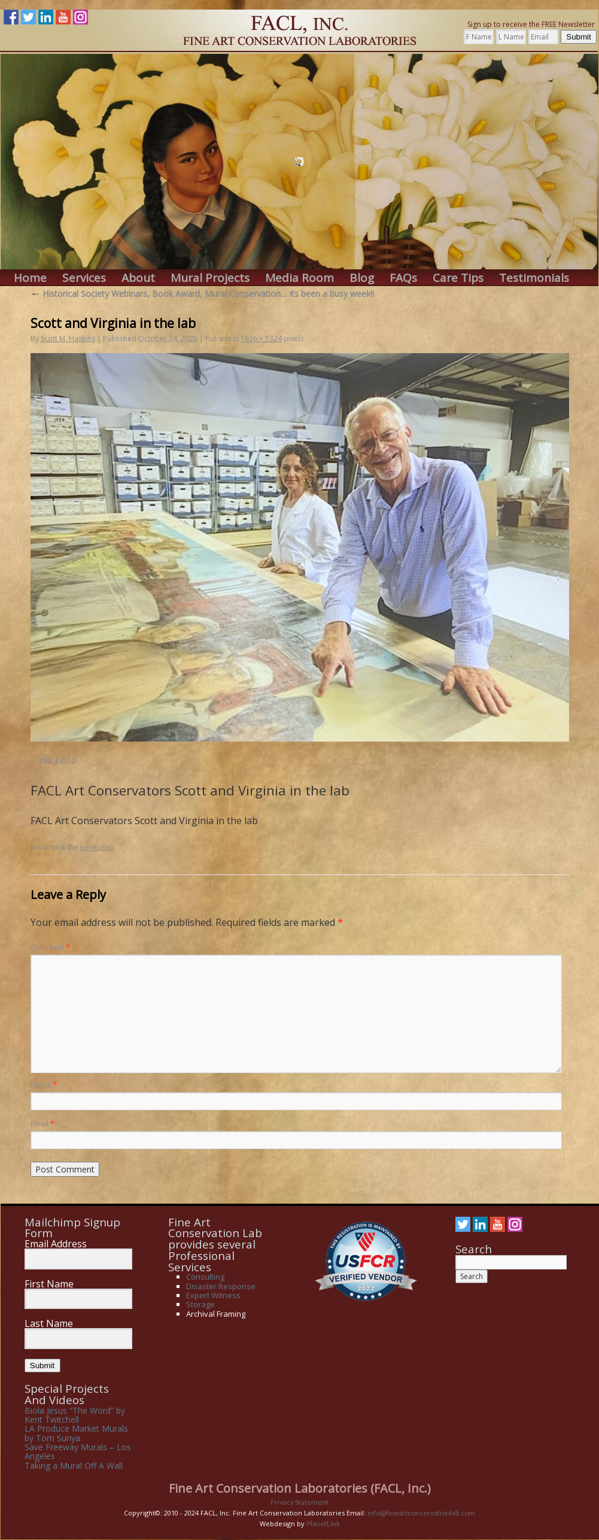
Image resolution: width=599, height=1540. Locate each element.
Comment (50, 947)
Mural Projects (210, 278)
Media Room (299, 278)
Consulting (205, 1276)
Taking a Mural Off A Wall (74, 1465)
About (138, 278)
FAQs (403, 278)
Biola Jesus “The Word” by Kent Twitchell (75, 1415)
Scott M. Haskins (68, 338)
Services (84, 278)
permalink (97, 847)
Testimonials (534, 278)
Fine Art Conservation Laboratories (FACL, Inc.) (300, 1488)
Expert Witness (213, 1295)
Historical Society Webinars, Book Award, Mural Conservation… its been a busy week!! (202, 293)
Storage (200, 1304)
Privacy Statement (299, 1502)
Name (44, 1085)
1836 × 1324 (261, 338)
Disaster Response (221, 1286)
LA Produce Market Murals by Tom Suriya (76, 1433)
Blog (361, 278)
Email (42, 1124)
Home (30, 278)
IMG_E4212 (57, 761)
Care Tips (458, 278)
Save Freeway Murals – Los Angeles (78, 1451)
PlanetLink (323, 1523)
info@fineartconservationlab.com (421, 1512)
